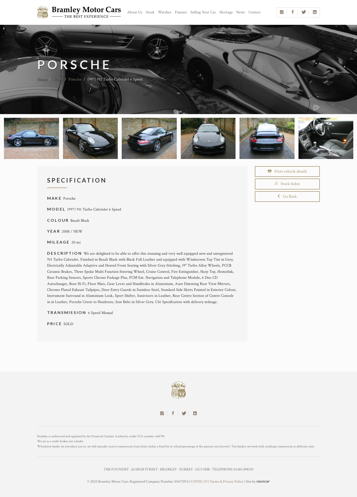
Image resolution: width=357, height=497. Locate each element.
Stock (150, 12)
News (240, 12)
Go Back (287, 196)
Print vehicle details (287, 171)
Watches (164, 12)
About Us (134, 12)
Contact (254, 12)
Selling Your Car (203, 12)
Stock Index (287, 183)
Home (42, 79)
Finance (181, 12)
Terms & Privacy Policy (226, 481)
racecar (262, 481)
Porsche (74, 79)
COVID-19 (199, 481)
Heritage (226, 12)
